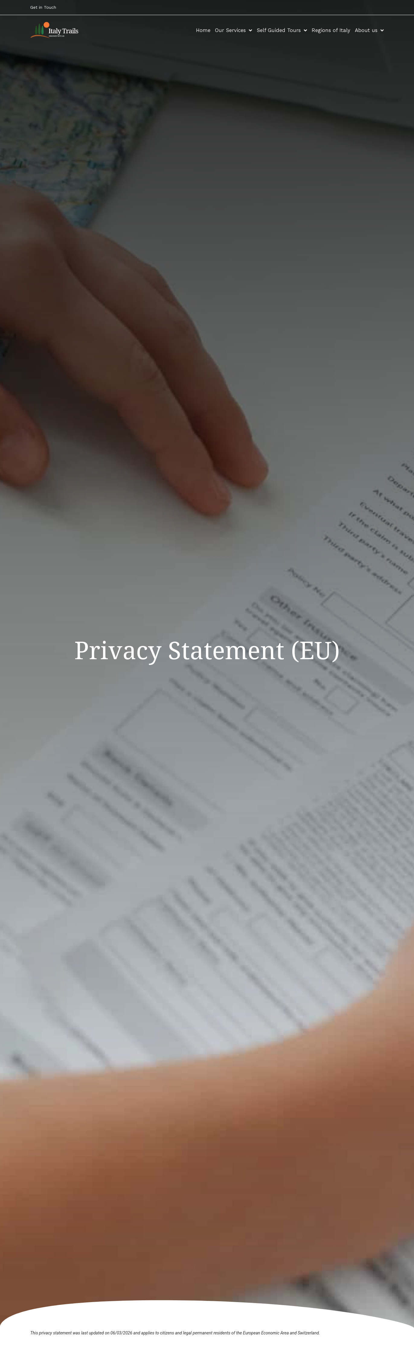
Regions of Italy (331, 30)
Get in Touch (43, 7)
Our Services (233, 30)
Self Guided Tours (282, 30)
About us (369, 30)
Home (203, 30)
